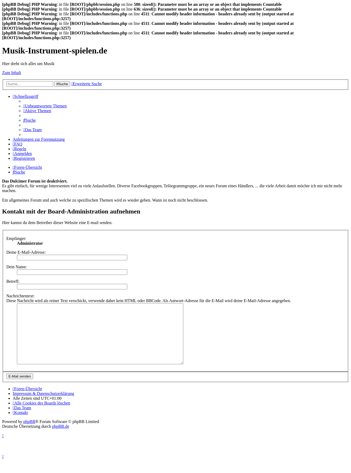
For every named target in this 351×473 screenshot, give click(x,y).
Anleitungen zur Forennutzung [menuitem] (39, 139)
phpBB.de (60, 438)
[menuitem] (45, 106)
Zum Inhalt (11, 72)
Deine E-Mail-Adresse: (26, 252)
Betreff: (12, 281)
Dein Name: (16, 267)
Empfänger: (16, 238)
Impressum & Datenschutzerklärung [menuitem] (43, 405)
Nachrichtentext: (20, 296)
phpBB (29, 433)
